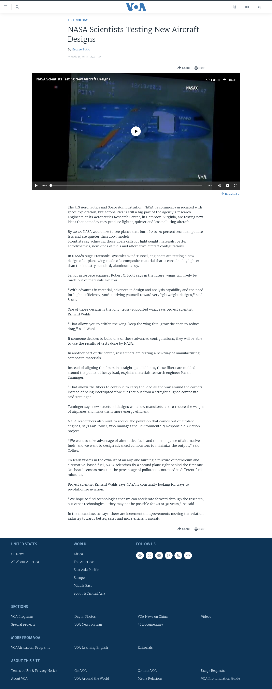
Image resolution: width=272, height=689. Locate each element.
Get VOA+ (81, 671)
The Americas (84, 562)
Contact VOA (147, 671)
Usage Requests (213, 671)
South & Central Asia (89, 594)
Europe (79, 578)
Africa (78, 554)
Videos (206, 616)
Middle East (83, 586)
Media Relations (150, 678)
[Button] (183, 68)
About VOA (19, 678)
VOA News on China (153, 616)
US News (17, 554)
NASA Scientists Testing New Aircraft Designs (73, 79)
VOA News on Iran (88, 624)
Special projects (23, 624)
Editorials (145, 647)
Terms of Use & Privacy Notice (34, 671)
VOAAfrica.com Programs (30, 647)
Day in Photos (85, 616)
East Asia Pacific (86, 570)
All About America (25, 562)
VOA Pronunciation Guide (220, 678)
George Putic (81, 49)
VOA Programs (22, 616)
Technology (78, 20)
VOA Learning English (91, 647)
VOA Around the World (91, 678)
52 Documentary (150, 624)
